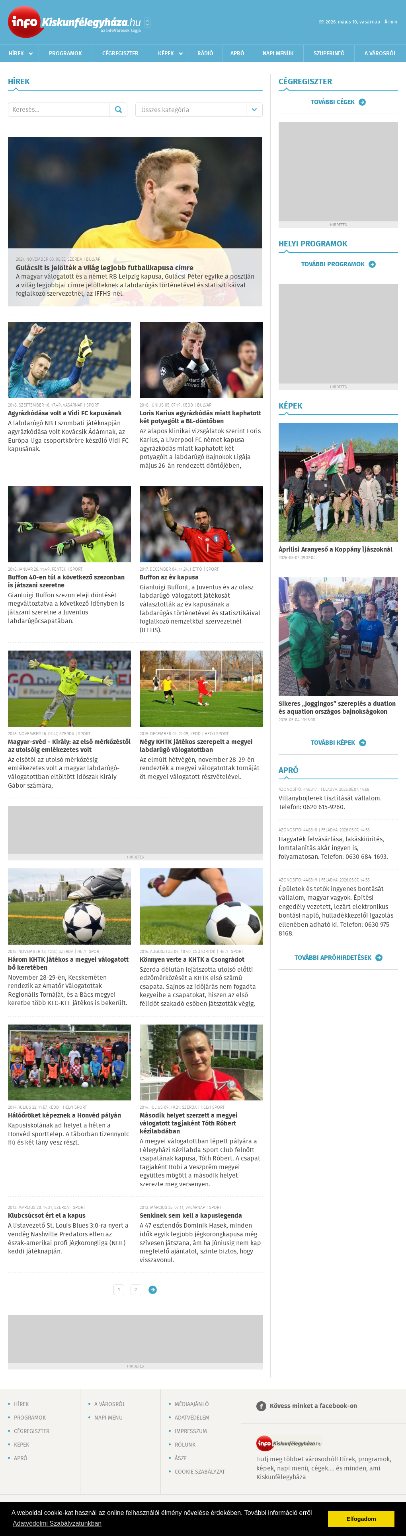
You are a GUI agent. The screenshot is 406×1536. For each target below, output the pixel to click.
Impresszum (191, 1431)
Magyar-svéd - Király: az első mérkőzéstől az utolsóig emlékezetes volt (69, 746)
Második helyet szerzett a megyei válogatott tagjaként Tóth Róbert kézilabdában (189, 1124)
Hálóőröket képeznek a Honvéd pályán (64, 1116)
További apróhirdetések (333, 957)
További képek (333, 742)
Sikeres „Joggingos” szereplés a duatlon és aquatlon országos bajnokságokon (337, 708)
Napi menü (108, 1418)
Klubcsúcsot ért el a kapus (47, 1216)
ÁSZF (181, 1458)
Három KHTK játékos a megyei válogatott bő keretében (68, 964)
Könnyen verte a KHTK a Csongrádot (192, 960)
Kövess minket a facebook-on (313, 1406)
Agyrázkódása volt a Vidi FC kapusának (65, 413)
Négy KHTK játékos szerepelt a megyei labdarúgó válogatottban (196, 746)
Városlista (147, 22)
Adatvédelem (192, 1418)
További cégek (333, 102)
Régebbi (153, 1290)
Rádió (205, 53)
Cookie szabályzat (200, 1472)
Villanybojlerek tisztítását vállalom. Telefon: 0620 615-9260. (330, 803)
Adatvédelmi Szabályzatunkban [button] (57, 1523)
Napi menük (278, 53)
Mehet (118, 110)
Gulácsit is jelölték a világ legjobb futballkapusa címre (104, 268)
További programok (333, 264)
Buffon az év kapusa (169, 578)
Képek (166, 53)
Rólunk (185, 1445)
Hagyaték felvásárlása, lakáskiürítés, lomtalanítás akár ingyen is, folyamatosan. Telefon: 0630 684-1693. (333, 848)
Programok (65, 53)
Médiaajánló (192, 1404)
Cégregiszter (120, 53)
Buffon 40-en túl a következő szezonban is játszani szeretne (66, 582)
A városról (380, 53)
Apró (237, 53)
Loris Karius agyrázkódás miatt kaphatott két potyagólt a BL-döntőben (200, 417)
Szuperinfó (329, 53)
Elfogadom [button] (361, 1519)
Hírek (16, 53)
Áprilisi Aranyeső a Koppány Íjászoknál (335, 550)
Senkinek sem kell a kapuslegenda (191, 1216)
